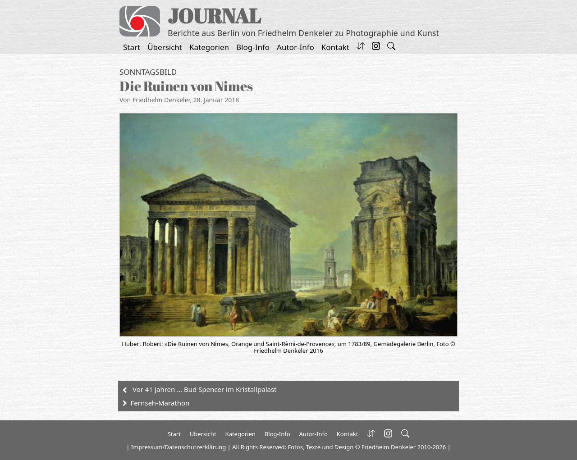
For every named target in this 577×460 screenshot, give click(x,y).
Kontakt (335, 47)
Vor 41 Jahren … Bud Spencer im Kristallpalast (205, 389)
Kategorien (209, 47)
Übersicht (164, 47)
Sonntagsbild (148, 72)
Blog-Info (253, 47)
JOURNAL (214, 15)
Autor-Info (295, 47)
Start (131, 47)
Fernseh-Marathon (160, 402)
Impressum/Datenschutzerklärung (178, 447)
